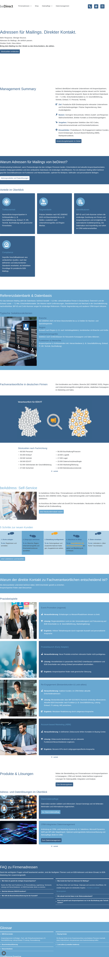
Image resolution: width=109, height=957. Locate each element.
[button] (4, 953)
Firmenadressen (25, 6)
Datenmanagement (62, 6)
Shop (37, 6)
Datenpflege (47, 6)
